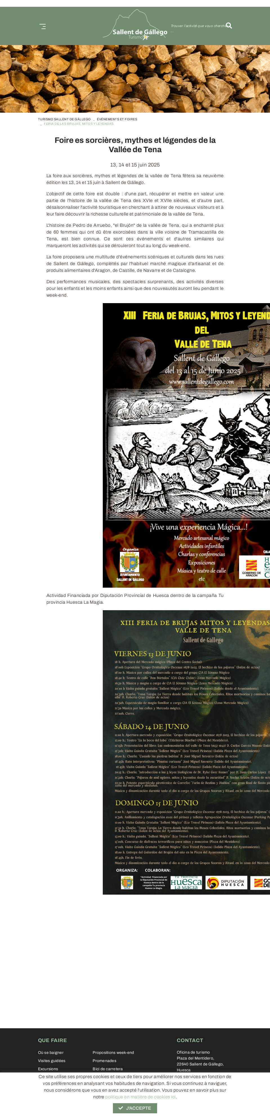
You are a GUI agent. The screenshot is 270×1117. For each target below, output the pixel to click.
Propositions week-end (113, 1053)
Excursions (48, 1069)
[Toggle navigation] (41, 25)
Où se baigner (51, 1053)
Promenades (104, 1061)
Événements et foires (117, 119)
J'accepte (135, 1108)
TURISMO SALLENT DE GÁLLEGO (64, 119)
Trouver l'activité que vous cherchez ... (199, 28)
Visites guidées (52, 1061)
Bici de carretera (108, 1069)
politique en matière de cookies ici (140, 1096)
